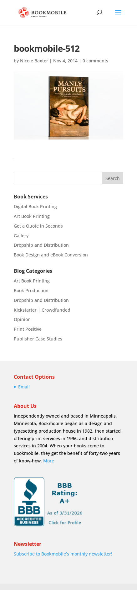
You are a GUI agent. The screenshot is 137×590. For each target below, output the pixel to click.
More (48, 461)
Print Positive (28, 329)
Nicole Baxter (34, 61)
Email (24, 387)
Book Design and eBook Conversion (51, 255)
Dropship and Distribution (41, 245)
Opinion (22, 319)
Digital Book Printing (35, 206)
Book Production (31, 290)
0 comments (95, 61)
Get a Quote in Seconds (38, 226)
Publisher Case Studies (38, 339)
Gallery (21, 236)
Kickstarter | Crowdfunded (42, 310)
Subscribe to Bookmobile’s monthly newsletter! (63, 554)
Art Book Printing (32, 216)
